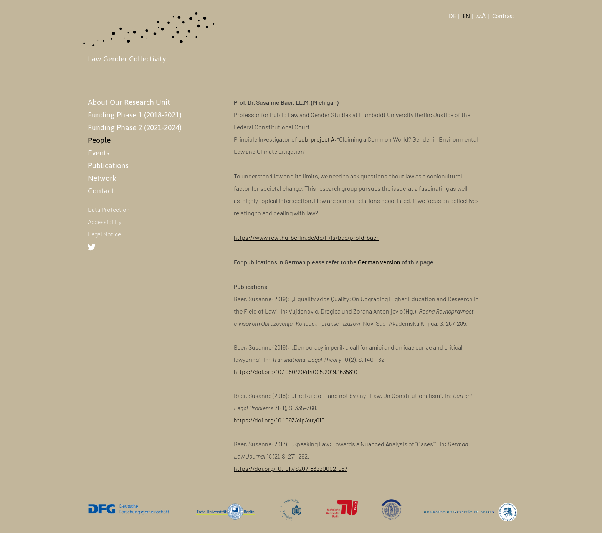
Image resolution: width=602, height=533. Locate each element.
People (99, 140)
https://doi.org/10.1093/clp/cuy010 (279, 420)
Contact (101, 190)
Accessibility (104, 221)
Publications (108, 165)
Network (102, 178)
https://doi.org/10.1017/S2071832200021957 (290, 468)
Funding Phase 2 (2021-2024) (135, 127)
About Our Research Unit (129, 102)
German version (379, 262)
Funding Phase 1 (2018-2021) (135, 114)
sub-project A (316, 139)
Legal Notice (104, 234)
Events (98, 152)
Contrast (503, 16)
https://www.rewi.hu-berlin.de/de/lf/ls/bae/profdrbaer (306, 237)
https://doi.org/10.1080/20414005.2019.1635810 (295, 371)
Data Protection (109, 209)
